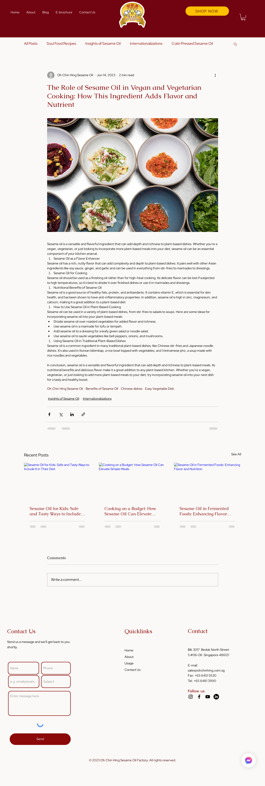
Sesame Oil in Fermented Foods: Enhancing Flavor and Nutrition (204, 511)
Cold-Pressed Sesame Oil (192, 43)
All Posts (30, 43)
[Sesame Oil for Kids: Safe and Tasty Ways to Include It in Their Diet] (57, 481)
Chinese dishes (131, 389)
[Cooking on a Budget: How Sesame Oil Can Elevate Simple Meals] (132, 482)
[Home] (248, 760)
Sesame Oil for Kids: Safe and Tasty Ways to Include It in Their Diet (57, 511)
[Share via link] (83, 414)
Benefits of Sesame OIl (102, 389)
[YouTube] (207, 696)
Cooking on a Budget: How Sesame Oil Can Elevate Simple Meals (130, 511)
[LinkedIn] (216, 696)
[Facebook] (199, 696)
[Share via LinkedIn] (72, 414)
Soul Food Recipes (61, 43)
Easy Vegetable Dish (159, 389)
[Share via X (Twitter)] (60, 414)
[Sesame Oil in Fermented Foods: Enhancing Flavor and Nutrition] (207, 481)
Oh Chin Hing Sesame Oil (65, 389)
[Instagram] (190, 696)
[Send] (40, 739)
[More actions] (215, 75)
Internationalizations (146, 43)
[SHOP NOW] (207, 11)
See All (236, 454)
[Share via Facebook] (49, 414)
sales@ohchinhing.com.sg (206, 670)
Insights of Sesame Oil (103, 43)
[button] (243, 17)
